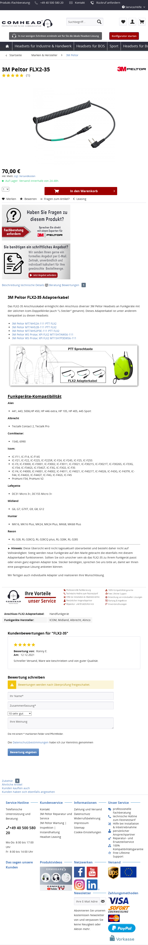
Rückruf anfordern (108, 2)
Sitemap (79, 827)
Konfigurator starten (124, 36)
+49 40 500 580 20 (51, 2)
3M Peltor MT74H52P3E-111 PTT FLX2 (35, 331)
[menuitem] (84, 22)
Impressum (81, 823)
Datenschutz (82, 814)
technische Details (32, 285)
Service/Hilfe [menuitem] (132, 7)
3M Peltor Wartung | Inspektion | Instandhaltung (53, 827)
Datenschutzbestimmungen (31, 742)
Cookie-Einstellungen (87, 832)
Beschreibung (11, 285)
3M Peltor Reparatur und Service (56, 816)
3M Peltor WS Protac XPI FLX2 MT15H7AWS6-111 (42, 334)
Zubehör (10, 781)
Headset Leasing (50, 837)
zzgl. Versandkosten (24, 176)
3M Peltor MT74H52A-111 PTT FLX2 (34, 323)
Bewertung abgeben (23, 752)
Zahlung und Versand (88, 809)
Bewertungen (74, 285)
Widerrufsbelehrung (87, 818)
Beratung (53, 285)
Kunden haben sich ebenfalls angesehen (28, 792)
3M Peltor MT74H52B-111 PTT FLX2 (34, 327)
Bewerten (29, 199)
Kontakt (80, 2)
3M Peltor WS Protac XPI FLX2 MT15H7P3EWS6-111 (44, 338)
